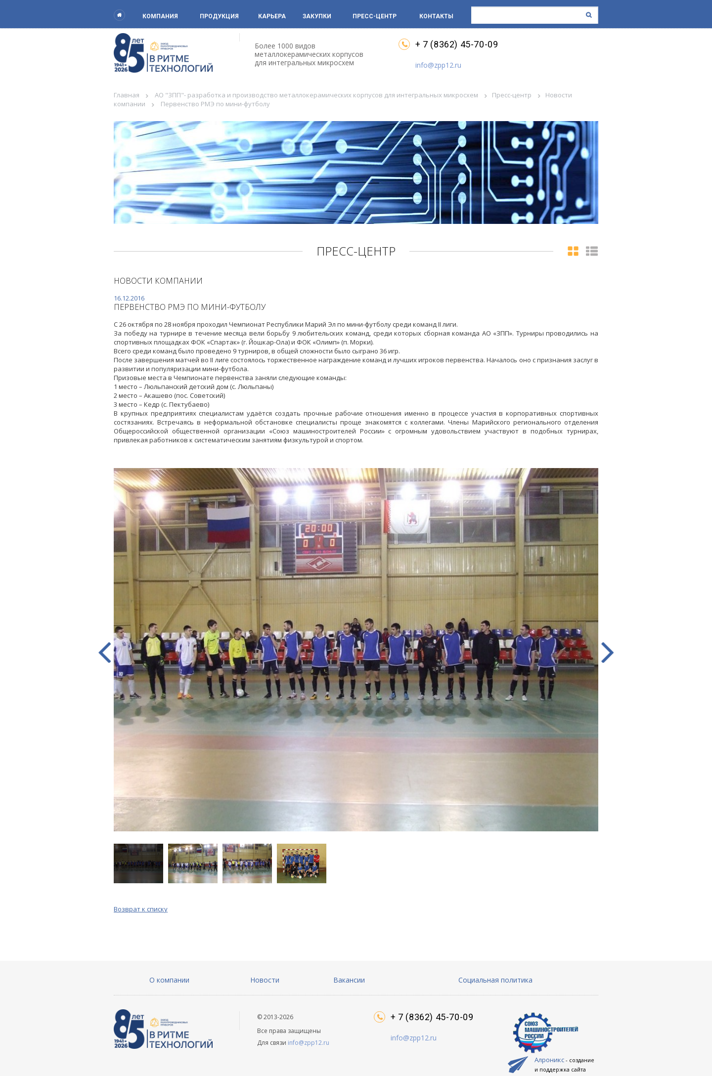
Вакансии (349, 980)
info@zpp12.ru (438, 65)
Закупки (317, 16)
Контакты (436, 16)
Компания (160, 16)
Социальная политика (495, 980)
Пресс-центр (375, 16)
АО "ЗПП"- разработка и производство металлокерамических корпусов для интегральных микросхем (316, 94)
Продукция (219, 16)
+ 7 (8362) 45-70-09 (456, 44)
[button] (607, 652)
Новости (264, 980)
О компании (169, 980)
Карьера (272, 16)
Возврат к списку (141, 908)
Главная (126, 94)
